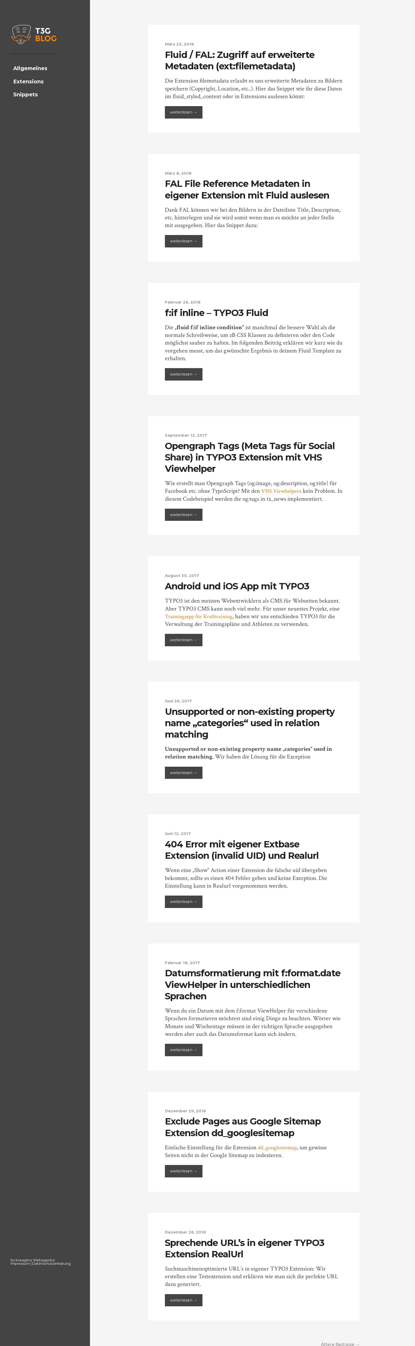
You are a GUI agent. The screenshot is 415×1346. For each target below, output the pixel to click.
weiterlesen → (183, 112)
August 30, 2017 (183, 574)
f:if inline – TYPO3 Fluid (219, 312)
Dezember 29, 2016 (187, 1109)
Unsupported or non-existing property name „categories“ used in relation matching (249, 721)
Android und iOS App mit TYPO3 (242, 585)
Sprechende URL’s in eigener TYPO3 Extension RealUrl (250, 1246)
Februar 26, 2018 (184, 301)
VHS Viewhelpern (283, 490)
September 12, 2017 (187, 434)
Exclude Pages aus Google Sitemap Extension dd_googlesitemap (248, 1125)
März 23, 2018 (180, 44)
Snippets (25, 103)
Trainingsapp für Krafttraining (202, 616)
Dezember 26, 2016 (187, 1230)
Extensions (28, 90)
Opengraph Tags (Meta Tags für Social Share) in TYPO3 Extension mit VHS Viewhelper (252, 456)
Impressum (20, 1263)
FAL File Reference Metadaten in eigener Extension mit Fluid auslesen (252, 188)
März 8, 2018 (179, 172)
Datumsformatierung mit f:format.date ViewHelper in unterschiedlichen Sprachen (232, 983)
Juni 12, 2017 (179, 832)
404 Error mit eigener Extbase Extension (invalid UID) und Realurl (247, 848)
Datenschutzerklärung (51, 1263)
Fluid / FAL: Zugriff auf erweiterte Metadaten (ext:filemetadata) (244, 59)
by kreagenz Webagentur (33, 1260)
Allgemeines (30, 77)
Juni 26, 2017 (180, 700)
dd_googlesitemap (279, 1146)
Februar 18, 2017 (183, 961)
